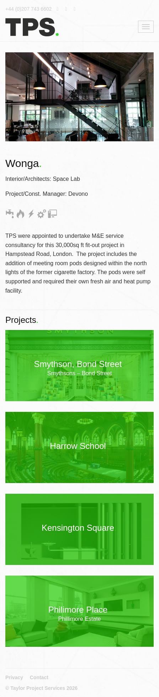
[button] (132, 134)
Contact (39, 677)
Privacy (14, 677)
